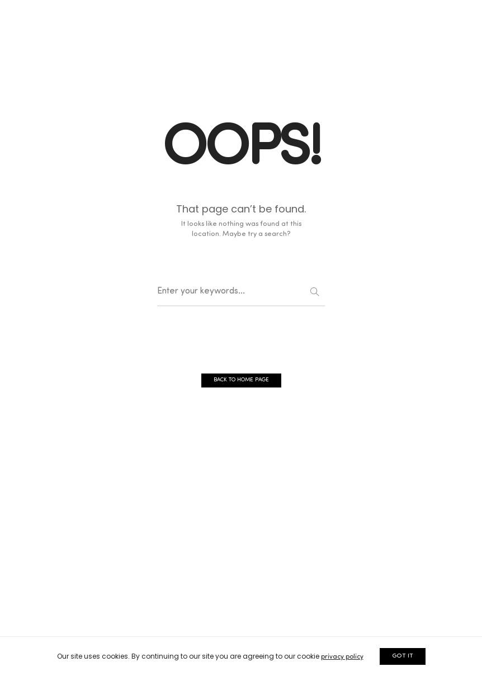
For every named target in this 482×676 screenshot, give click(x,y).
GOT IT (402, 656)
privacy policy (342, 657)
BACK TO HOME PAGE (241, 380)
